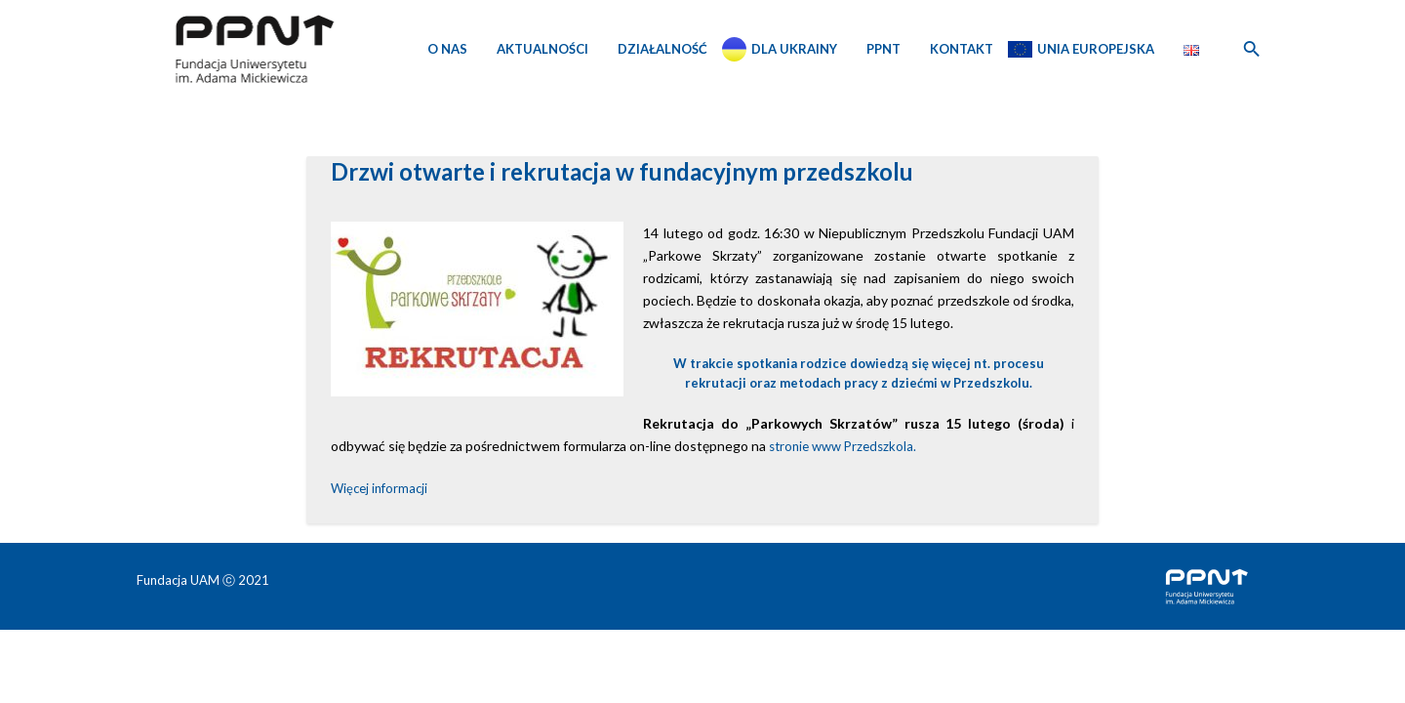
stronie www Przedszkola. (841, 446)
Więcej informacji (379, 488)
